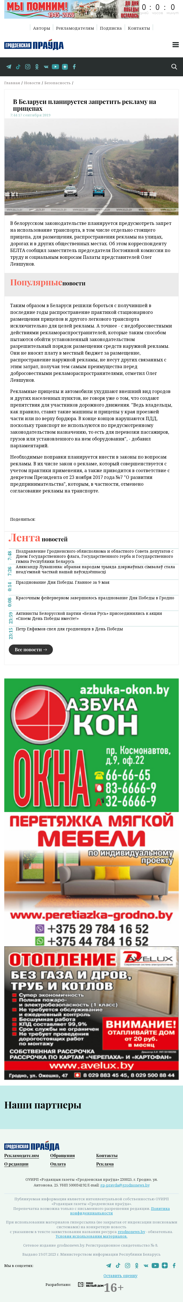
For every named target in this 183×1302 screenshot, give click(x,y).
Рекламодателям (75, 27)
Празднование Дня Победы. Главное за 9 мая (62, 582)
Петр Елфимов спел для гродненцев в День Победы (69, 629)
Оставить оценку (120, 1275)
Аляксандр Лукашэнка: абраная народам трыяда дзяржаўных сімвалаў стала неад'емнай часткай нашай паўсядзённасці (95, 569)
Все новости (28, 649)
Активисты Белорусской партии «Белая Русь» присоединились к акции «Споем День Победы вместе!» (89, 616)
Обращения (62, 1155)
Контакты (139, 27)
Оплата (58, 1164)
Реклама (105, 1164)
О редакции (16, 1164)
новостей (38, 539)
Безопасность (57, 82)
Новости (32, 82)
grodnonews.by (131, 1231)
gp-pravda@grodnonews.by (125, 1185)
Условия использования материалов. (92, 1236)
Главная (12, 82)
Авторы (41, 27)
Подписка (111, 27)
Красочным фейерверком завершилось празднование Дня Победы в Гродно (95, 597)
